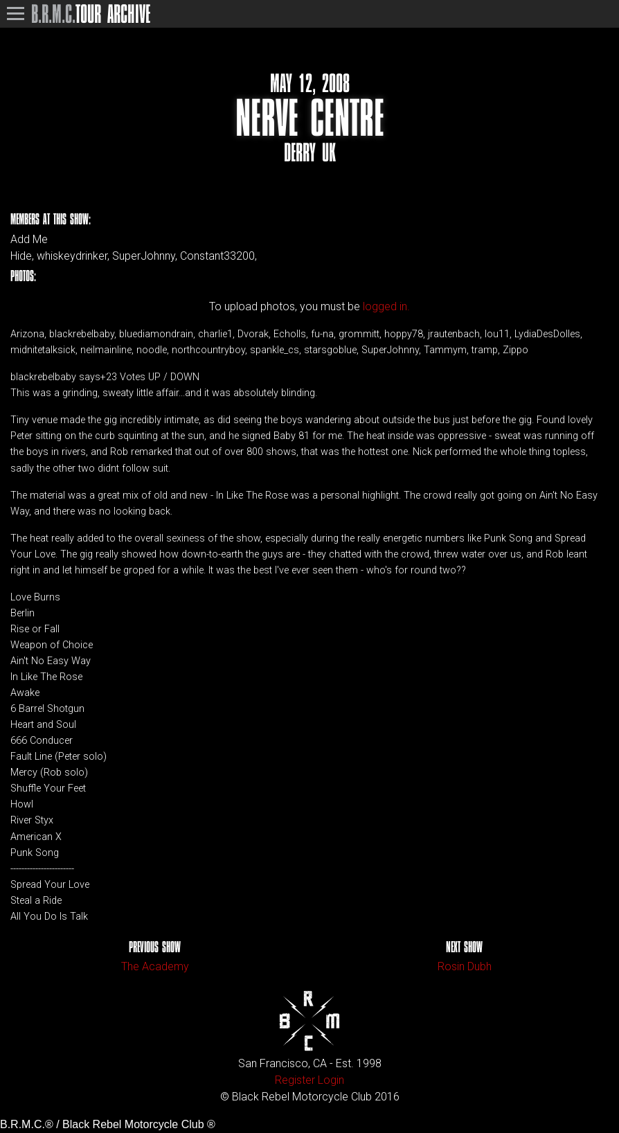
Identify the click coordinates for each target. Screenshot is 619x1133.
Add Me (29, 239)
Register (295, 1080)
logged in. (386, 306)
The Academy (155, 966)
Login (331, 1080)
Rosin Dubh (465, 966)
